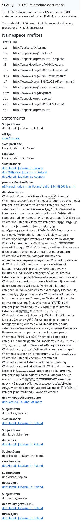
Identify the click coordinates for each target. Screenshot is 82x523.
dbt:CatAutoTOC (13, 402)
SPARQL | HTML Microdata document (33, 4)
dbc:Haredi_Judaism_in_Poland (22, 423)
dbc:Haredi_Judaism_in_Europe (22, 168)
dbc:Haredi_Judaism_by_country (23, 177)
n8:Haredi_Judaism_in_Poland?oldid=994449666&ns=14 (38, 186)
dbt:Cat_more (33, 402)
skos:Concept (11, 138)
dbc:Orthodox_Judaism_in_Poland (24, 172)
